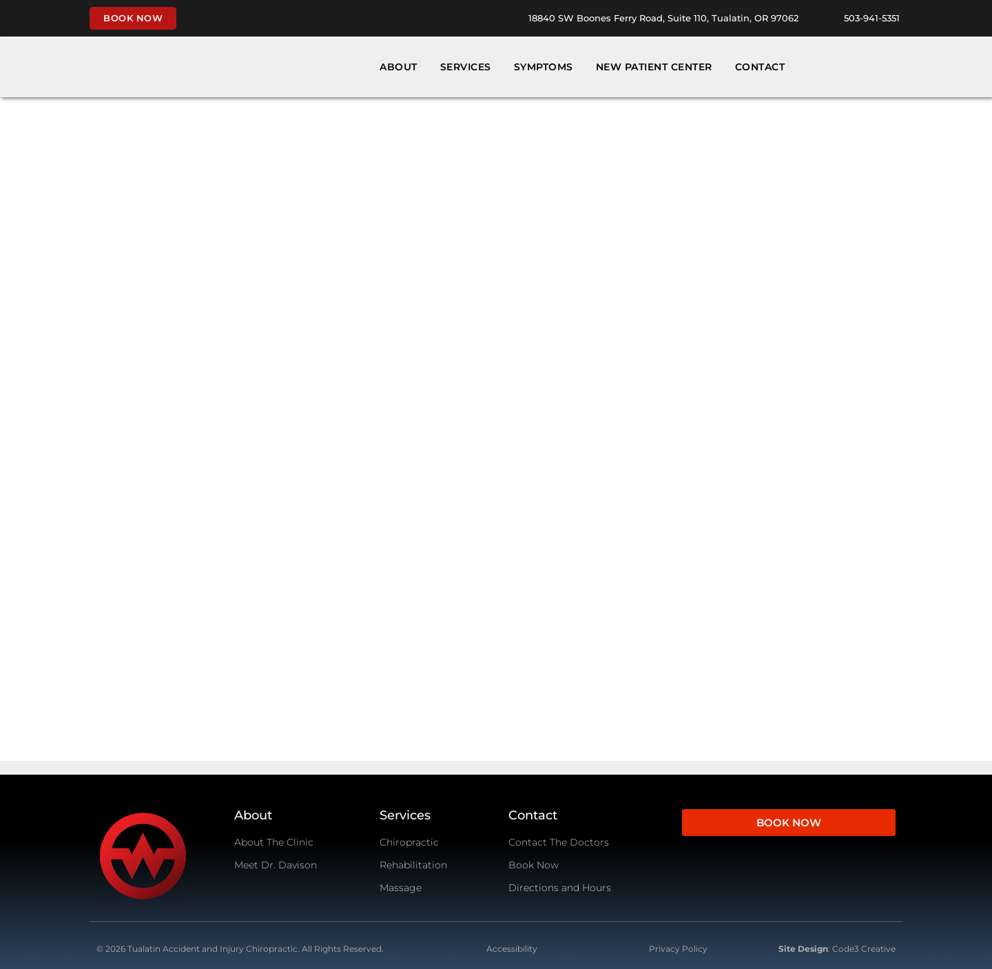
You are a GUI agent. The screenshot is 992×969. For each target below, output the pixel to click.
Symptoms (543, 67)
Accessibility (511, 948)
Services (465, 67)
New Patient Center (654, 67)
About (398, 67)
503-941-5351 (872, 17)
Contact (760, 67)
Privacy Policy (678, 948)
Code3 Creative (864, 948)
